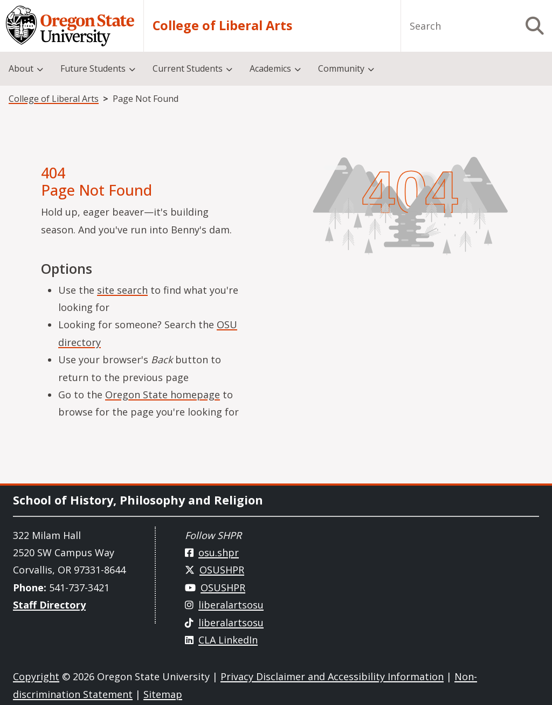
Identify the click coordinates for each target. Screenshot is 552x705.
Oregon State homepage (162, 394)
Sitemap (162, 694)
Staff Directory (49, 604)
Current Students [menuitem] (188, 68)
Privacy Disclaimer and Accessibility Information (332, 676)
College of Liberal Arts (222, 25)
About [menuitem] (21, 68)
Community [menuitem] (341, 68)
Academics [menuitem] (270, 68)
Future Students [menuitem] (93, 68)
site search (122, 290)
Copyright (36, 676)
